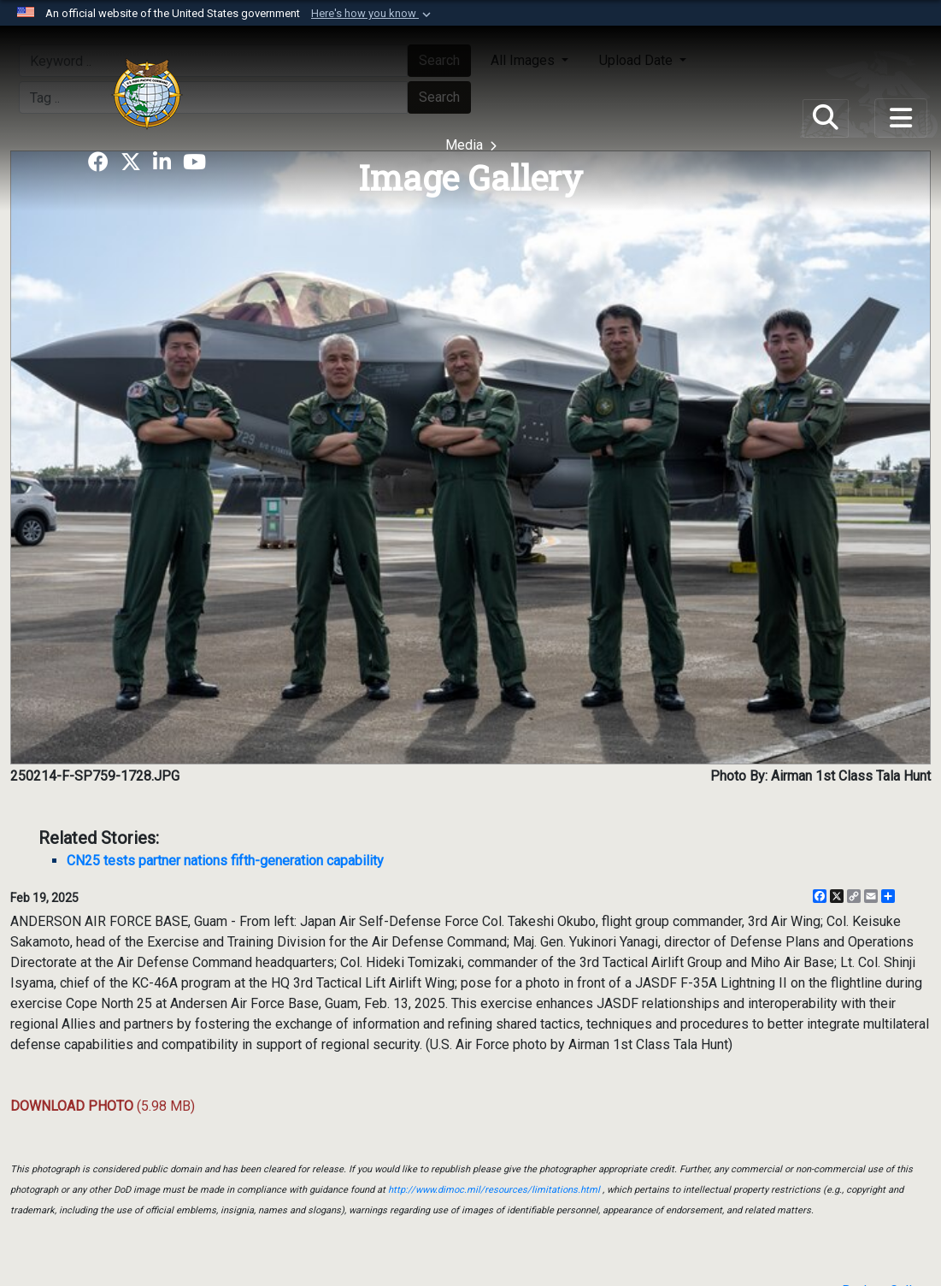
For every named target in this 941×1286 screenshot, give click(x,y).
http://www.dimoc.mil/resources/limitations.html (494, 1189)
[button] (372, 13)
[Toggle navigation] (900, 118)
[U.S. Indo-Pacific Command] (147, 94)
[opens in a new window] (98, 162)
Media (465, 145)
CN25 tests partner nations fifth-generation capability (225, 860)
